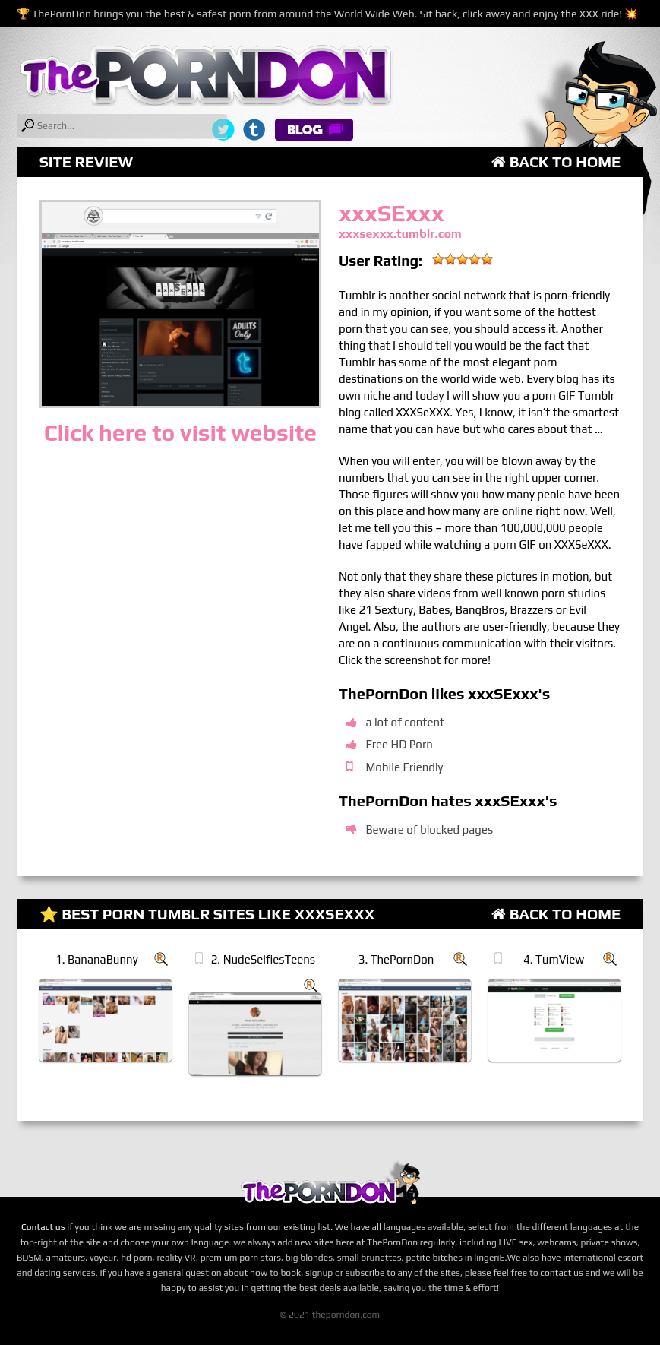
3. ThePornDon (396, 959)
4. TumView (553, 959)
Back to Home (556, 161)
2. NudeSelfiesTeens (263, 959)
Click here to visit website (180, 432)
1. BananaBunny (96, 959)
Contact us (43, 1227)
